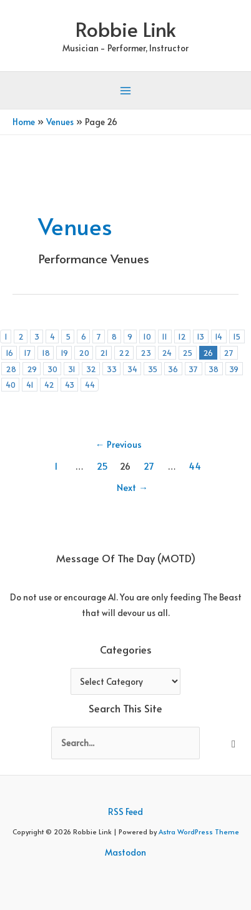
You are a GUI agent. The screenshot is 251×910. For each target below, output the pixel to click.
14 (218, 336)
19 (64, 352)
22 (124, 352)
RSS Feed (125, 811)
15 (236, 336)
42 (49, 384)
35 (152, 368)
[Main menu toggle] (126, 91)
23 (145, 352)
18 (46, 352)
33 (112, 368)
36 (173, 368)
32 (91, 368)
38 (214, 368)
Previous (119, 444)
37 (193, 368)
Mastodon (125, 852)
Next (132, 487)
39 (234, 368)
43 (69, 384)
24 (167, 352)
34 (132, 368)
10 (147, 336)
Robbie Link (126, 29)
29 (32, 368)
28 (11, 368)
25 (187, 352)
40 (11, 384)
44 (90, 384)
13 (200, 336)
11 (164, 336)
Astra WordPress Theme (199, 831)
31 (72, 368)
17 (27, 352)
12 (182, 336)
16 (9, 352)
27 (229, 352)
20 (84, 352)
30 (52, 368)
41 (30, 384)
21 (104, 352)
